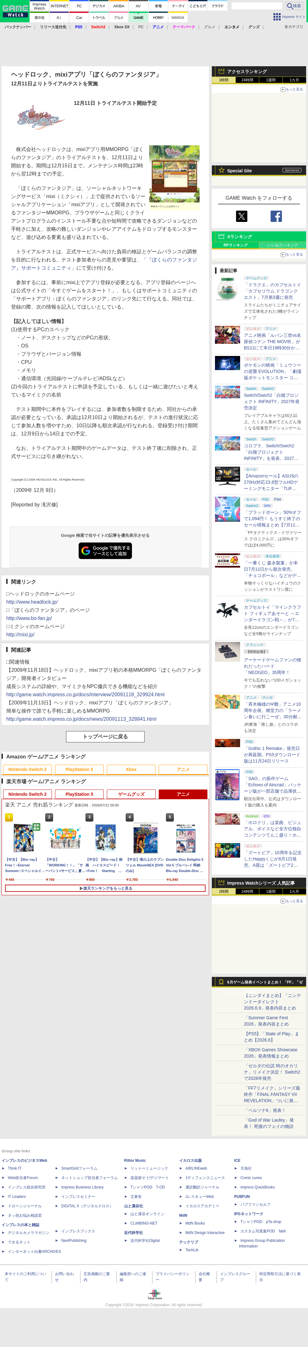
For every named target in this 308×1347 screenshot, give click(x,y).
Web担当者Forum (23, 1178)
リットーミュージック (149, 1168)
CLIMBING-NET (143, 1223)
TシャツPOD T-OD (147, 1187)
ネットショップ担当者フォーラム (89, 1178)
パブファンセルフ (255, 1204)
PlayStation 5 (79, 769)
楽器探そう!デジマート (149, 1178)
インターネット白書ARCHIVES (34, 1251)
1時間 (224, 80)
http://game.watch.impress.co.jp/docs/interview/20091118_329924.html (85, 694)
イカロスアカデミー (202, 1206)
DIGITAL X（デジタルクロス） (87, 1206)
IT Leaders (17, 1196)
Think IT (14, 1168)
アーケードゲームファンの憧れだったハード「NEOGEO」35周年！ (272, 666)
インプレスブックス (78, 1231)
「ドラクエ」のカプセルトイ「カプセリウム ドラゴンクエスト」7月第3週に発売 (272, 291)
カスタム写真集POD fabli (263, 1231)
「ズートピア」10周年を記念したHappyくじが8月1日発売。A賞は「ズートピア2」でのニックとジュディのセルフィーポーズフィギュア (273, 865)
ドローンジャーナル (25, 1206)
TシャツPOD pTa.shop (260, 1222)
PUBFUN (242, 1196)
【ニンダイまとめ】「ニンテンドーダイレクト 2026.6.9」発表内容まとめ (272, 1001)
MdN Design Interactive (205, 1233)
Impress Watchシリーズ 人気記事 (261, 883)
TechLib (191, 1250)
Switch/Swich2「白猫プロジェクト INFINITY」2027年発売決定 (272, 401)
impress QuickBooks (257, 1187)
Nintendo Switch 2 (27, 769)
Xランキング (239, 236)
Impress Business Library (82, 1187)
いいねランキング (283, 245)
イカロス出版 (190, 1160)
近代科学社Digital (145, 1240)
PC (141, 27)
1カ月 (295, 80)
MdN (183, 1215)
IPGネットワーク (248, 1214)
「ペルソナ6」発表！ (265, 1110)
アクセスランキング (247, 71)
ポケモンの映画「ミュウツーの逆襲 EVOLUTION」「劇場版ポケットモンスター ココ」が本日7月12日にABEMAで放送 (272, 378)
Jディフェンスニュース (205, 1178)
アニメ (183, 769)
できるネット (19, 1242)
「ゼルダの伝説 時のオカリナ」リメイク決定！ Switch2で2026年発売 (272, 1072)
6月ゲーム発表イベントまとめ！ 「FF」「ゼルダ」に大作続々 (265, 984)
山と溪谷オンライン (147, 1214)
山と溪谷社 (133, 1206)
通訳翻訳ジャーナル (202, 1187)
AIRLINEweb (196, 1168)
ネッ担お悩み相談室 (25, 1215)
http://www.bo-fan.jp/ (29, 618)
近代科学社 (133, 1233)
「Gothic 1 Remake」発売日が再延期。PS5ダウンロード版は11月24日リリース (272, 754)
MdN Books (195, 1223)
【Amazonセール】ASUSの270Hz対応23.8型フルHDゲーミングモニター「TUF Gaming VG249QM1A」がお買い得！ (272, 488)
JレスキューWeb (199, 1196)
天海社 (246, 1168)
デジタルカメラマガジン (28, 1233)
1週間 (271, 80)
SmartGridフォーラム (79, 1168)
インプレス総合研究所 (27, 1187)
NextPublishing (73, 1240)
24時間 (247, 80)
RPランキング (235, 245)
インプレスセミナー (78, 1196)
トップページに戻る (105, 736)
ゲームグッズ (131, 794)
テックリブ (188, 1242)
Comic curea (250, 1178)
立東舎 (136, 1196)
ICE (237, 1160)
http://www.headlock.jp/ (32, 602)
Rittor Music (135, 1160)
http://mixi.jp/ (20, 634)
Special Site (239, 170)
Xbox (131, 769)
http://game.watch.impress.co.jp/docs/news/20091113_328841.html (81, 719)
